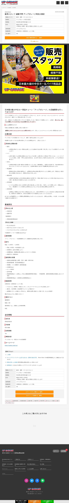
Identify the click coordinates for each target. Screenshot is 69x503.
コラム (3, 473)
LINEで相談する (47, 501)
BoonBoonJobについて (7, 460)
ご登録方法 (17, 459)
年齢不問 (36, 400)
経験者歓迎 (15, 400)
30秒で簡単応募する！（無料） (34, 37)
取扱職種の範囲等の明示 (20, 465)
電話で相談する (21, 501)
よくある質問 (30, 468)
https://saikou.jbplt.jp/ (11, 345)
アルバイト (8, 400)
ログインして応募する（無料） (34, 395)
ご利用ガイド (30, 459)
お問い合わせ (43, 468)
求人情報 (42, 464)
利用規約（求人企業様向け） (7, 465)
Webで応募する (34, 501)
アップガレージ (9, 402)
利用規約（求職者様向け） (45, 460)
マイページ (4, 468)
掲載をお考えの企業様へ (20, 469)
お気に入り (35, 41)
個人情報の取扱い (31, 464)
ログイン (56, 451)
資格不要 (30, 400)
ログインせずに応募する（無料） (34, 392)
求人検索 (9, 7)
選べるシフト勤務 (50, 400)
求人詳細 (14, 7)
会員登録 (64, 451)
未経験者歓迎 (23, 400)
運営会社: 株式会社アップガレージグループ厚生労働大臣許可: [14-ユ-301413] (34, 491)
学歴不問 (42, 400)
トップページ (3, 7)
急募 (58, 400)
